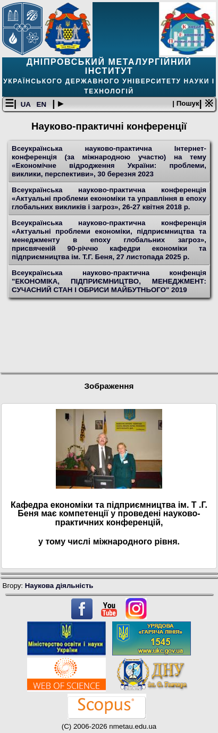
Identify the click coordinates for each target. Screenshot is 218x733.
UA (26, 104)
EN (42, 104)
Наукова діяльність (59, 586)
